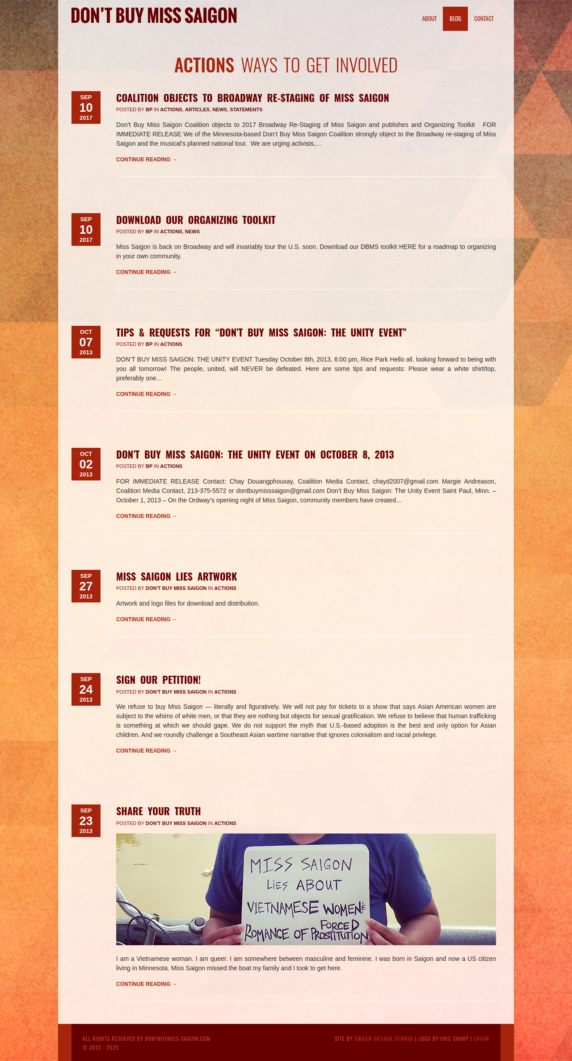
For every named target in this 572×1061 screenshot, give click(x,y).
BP (149, 109)
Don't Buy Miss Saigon (176, 588)
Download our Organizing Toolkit (196, 219)
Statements (246, 109)
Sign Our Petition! (158, 679)
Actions (171, 109)
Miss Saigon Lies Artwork (176, 576)
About (429, 18)
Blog (455, 18)
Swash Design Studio (383, 1038)
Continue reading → (146, 159)
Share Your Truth (158, 811)
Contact (484, 18)
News (219, 109)
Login (481, 1038)
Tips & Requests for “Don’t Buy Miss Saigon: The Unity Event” (261, 332)
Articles (197, 109)
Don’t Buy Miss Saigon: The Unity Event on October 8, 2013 (255, 454)
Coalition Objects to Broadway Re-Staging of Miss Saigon (252, 97)
